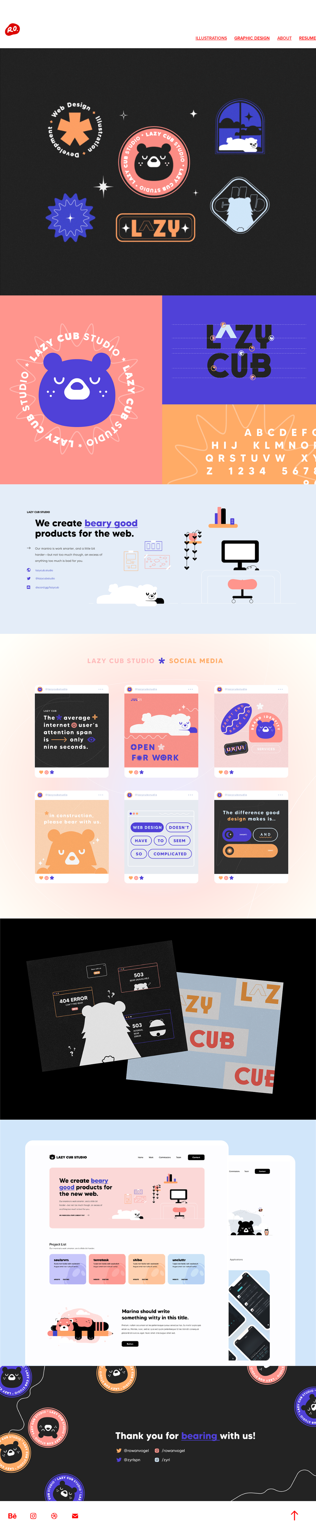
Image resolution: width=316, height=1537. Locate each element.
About (284, 38)
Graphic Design (252, 38)
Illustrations (211, 38)
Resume (307, 38)
